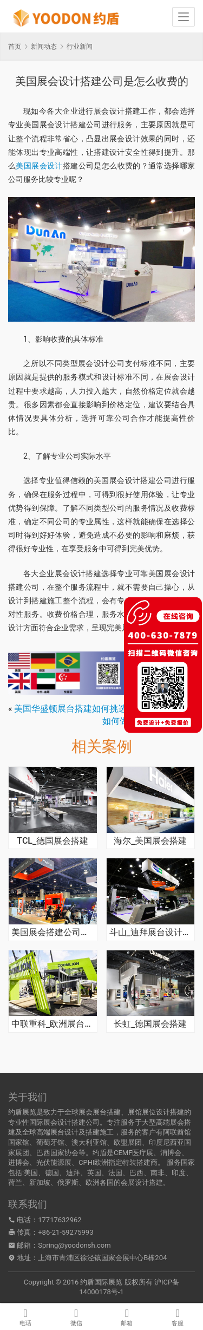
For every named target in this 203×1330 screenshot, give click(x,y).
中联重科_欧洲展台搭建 (52, 1024)
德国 (52, 1173)
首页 (14, 46)
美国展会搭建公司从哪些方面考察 (52, 932)
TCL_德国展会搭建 (52, 841)
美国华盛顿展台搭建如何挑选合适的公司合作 (100, 708)
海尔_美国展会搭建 (150, 841)
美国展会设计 (39, 165)
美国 (31, 1173)
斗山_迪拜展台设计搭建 (150, 932)
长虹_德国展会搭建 (150, 1024)
